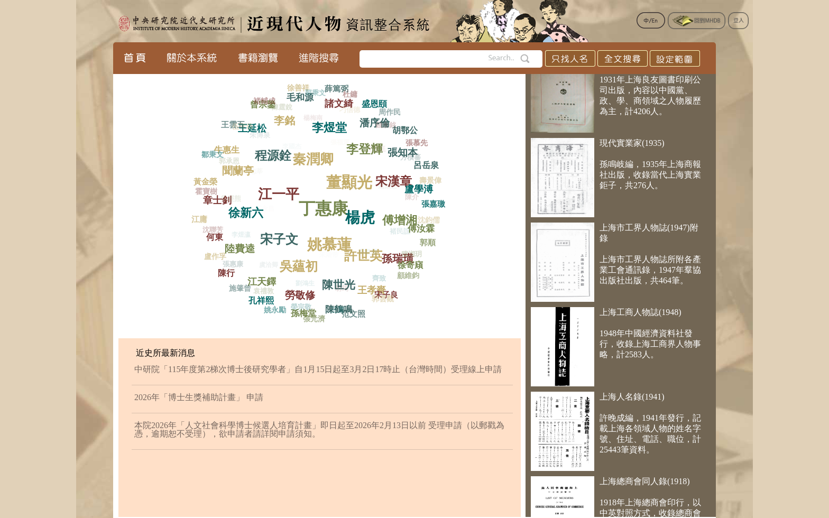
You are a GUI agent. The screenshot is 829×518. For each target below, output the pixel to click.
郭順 (428, 242)
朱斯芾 (325, 258)
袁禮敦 (262, 293)
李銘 (287, 118)
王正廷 (373, 151)
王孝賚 (374, 288)
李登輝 (367, 146)
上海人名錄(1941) (632, 399)
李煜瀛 (239, 238)
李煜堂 (331, 124)
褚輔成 (263, 102)
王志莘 (250, 174)
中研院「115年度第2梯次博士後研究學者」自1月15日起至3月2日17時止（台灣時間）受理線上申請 (318, 369)
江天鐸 (265, 279)
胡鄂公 (406, 129)
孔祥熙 (262, 299)
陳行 (227, 271)
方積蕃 (408, 159)
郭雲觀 (382, 299)
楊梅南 (310, 120)
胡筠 (339, 291)
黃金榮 (206, 181)
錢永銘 (384, 127)
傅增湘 (401, 216)
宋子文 (283, 236)
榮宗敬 (299, 308)
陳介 (410, 199)
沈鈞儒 (427, 221)
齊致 (377, 280)
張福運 (336, 145)
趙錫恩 (384, 189)
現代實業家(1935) (632, 145)
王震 (336, 311)
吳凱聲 (364, 255)
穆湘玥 (410, 256)
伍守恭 (241, 128)
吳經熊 (228, 201)
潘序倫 (376, 120)
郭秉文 (313, 94)
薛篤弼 (337, 89)
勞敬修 (303, 293)
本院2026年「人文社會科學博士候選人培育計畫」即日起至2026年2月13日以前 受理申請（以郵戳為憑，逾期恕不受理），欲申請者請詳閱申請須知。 (319, 429)
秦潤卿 (316, 155)
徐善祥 (298, 88)
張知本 (404, 150)
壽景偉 (430, 182)
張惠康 (231, 266)
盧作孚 (215, 257)
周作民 (389, 113)
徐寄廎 (411, 264)
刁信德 (347, 112)
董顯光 (352, 178)
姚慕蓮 (334, 241)
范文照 (353, 313)
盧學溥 (421, 187)
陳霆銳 (280, 109)
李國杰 (288, 149)
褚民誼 (397, 234)
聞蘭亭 (240, 168)
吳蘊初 (302, 263)
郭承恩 (227, 162)
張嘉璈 (434, 203)
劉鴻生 (302, 286)
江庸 (199, 219)
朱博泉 (257, 138)
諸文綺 (339, 101)
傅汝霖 (423, 227)
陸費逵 (243, 247)
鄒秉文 (212, 155)
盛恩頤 (374, 102)
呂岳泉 (426, 164)
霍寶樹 (205, 192)
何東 (216, 236)
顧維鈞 (408, 276)
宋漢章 (397, 179)
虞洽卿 (265, 267)
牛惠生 (228, 148)
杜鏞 (349, 95)
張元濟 (313, 319)
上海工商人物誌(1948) (640, 314)
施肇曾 (240, 288)
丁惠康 (327, 204)
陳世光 (341, 282)
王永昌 (261, 212)
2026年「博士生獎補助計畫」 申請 (198, 397)
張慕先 (416, 143)
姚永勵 (274, 310)
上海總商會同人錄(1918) (645, 483)
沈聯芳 (211, 231)
